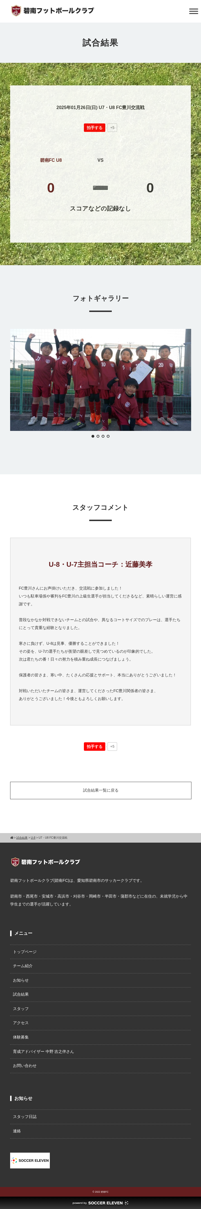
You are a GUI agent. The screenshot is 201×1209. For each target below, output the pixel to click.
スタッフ (21, 1008)
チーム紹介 (23, 966)
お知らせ (21, 980)
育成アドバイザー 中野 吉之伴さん (43, 1051)
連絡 (17, 1131)
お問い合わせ (25, 1065)
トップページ (25, 951)
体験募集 (21, 1037)
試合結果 (21, 994)
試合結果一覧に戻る (101, 790)
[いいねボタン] (94, 127)
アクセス (21, 1022)
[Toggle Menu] (193, 11)
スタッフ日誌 (25, 1116)
